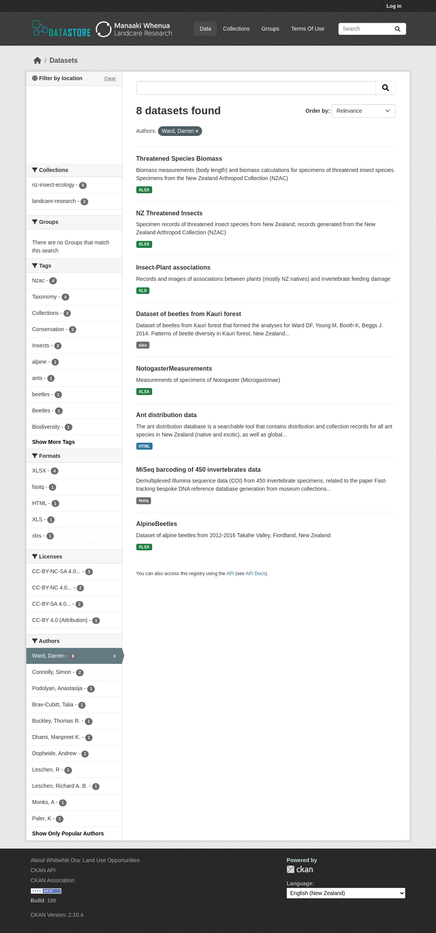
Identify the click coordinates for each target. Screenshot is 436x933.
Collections (236, 29)
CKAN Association (53, 880)
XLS (142, 290)
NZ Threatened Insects (169, 213)
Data (205, 29)
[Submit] (397, 29)
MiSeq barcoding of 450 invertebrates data (198, 469)
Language (299, 883)
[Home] (37, 60)
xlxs (142, 345)
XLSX (144, 189)
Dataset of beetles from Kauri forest (188, 314)
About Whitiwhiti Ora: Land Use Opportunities (85, 860)
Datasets (64, 60)
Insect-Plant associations (173, 267)
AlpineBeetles (156, 524)
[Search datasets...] (372, 29)
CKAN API (43, 870)
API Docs (255, 573)
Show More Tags (53, 442)
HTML (144, 446)
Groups (270, 29)
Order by (317, 111)
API (230, 573)
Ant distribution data (166, 415)
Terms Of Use (307, 29)
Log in (394, 6)
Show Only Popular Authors (68, 833)
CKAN (300, 869)
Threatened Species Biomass (179, 158)
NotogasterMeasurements (174, 368)
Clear (110, 78)
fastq (143, 500)
